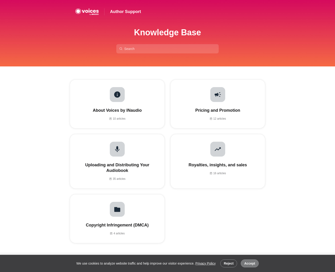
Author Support (125, 11)
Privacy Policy (205, 263)
